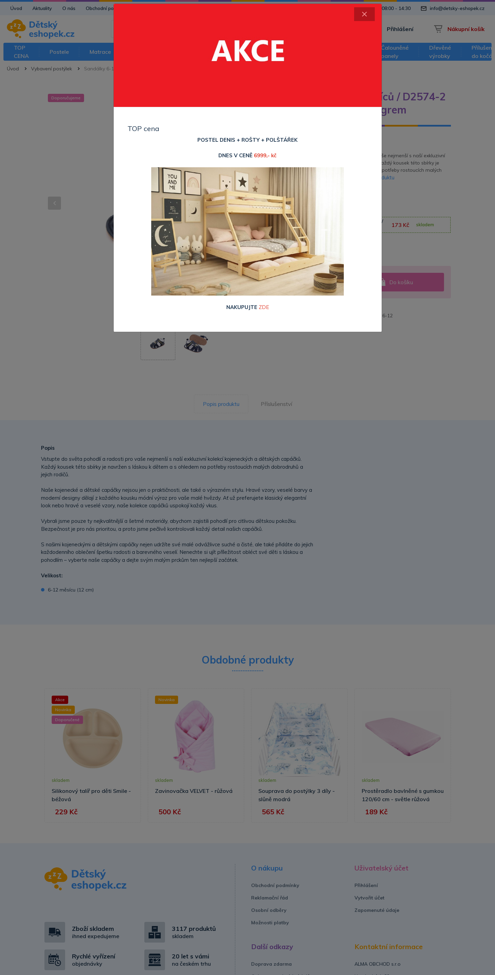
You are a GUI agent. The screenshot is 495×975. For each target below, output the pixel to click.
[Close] (364, 14)
